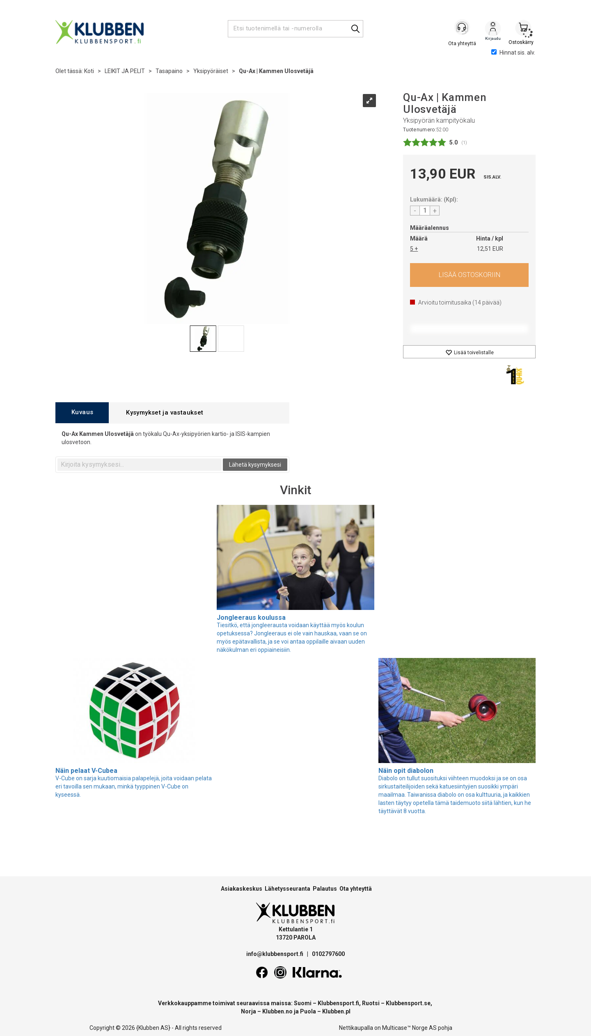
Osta (469, 275)
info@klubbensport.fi (275, 954)
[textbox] (139, 464)
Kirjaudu (493, 29)
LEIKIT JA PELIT (125, 71)
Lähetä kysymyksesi (255, 464)
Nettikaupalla (356, 1028)
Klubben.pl (336, 1011)
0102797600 (328, 954)
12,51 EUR (490, 248)
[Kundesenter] (462, 28)
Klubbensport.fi (338, 1003)
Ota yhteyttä (355, 888)
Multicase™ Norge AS (409, 1028)
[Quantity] (425, 210)
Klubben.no (277, 1011)
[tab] (82, 412)
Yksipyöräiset (210, 71)
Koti (89, 71)
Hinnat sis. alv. (513, 52)
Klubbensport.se (408, 1003)
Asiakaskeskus (241, 888)
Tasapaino (169, 71)
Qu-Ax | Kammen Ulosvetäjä (276, 71)
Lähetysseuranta (287, 888)
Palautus (325, 888)
